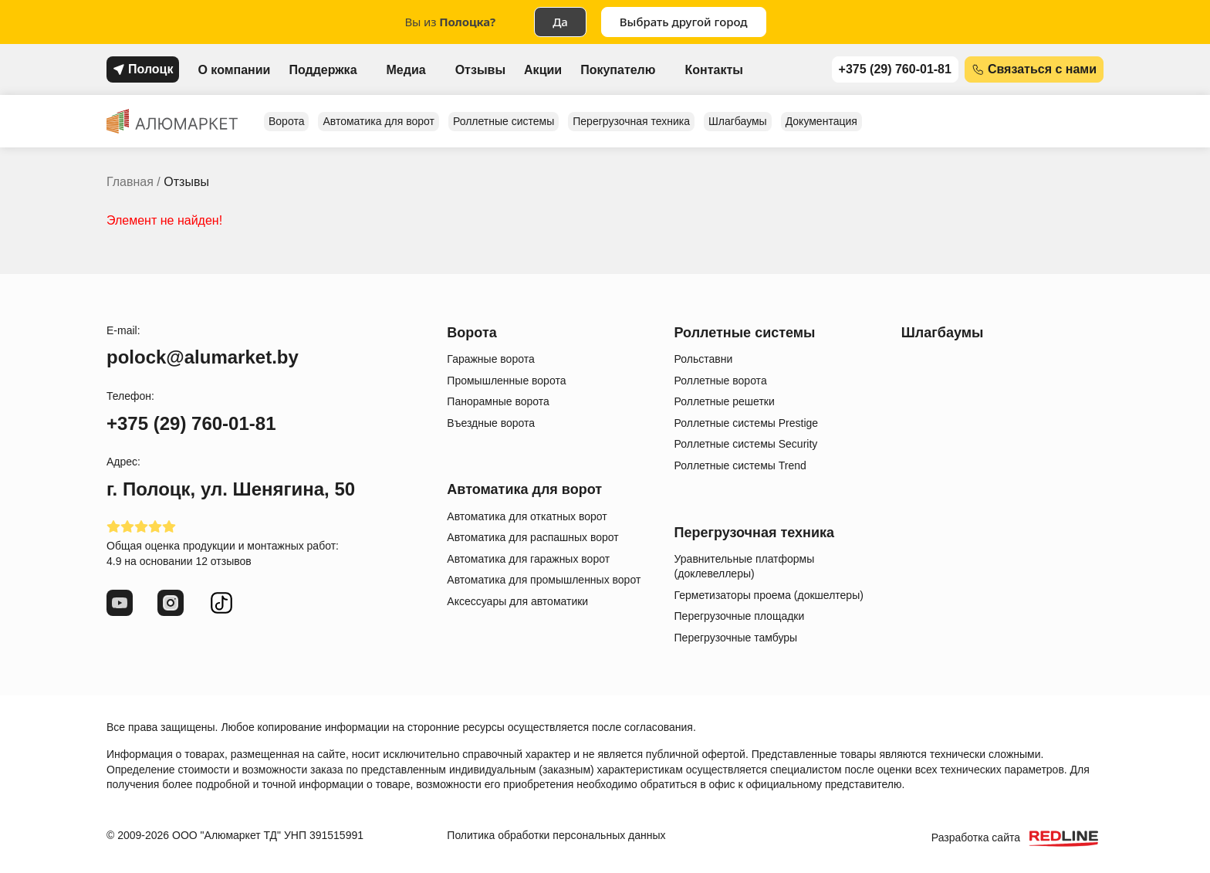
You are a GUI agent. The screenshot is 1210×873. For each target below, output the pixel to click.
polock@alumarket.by (202, 357)
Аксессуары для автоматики (517, 601)
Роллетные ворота (720, 380)
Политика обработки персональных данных (556, 835)
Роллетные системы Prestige (746, 423)
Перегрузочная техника (631, 121)
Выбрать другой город (684, 21)
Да (560, 21)
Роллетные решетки (724, 401)
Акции (543, 69)
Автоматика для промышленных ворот (543, 580)
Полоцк (150, 69)
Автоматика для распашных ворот (532, 537)
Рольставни (703, 359)
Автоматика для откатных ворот (527, 516)
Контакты (713, 69)
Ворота (286, 121)
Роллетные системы (503, 121)
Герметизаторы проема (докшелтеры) (769, 595)
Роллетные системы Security (746, 444)
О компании (234, 69)
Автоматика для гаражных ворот (528, 559)
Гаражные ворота (490, 359)
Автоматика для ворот (378, 121)
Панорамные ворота (498, 401)
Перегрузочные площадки (739, 616)
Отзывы (480, 69)
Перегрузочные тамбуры (736, 637)
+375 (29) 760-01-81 (895, 69)
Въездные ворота (491, 423)
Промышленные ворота (506, 380)
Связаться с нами (1042, 69)
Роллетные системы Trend (740, 465)
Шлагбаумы (737, 121)
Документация (821, 121)
